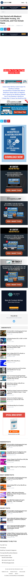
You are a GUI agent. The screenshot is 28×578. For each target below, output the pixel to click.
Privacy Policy (13, 571)
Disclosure (22, 571)
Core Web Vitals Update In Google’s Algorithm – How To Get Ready (16, 500)
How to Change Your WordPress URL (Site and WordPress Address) (17, 460)
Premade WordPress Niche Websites (8, 553)
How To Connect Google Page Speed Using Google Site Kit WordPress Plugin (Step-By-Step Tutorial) (17, 377)
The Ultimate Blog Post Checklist (15, 405)
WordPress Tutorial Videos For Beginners (14, 92)
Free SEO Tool (3, 545)
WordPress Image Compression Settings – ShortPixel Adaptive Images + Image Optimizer (17, 392)
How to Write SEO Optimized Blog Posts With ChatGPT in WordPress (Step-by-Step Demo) (17, 519)
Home (3, 12)
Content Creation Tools (5, 555)
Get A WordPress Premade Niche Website (14, 90)
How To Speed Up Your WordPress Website (14, 94)
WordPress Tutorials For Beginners (8, 550)
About (16, 573)
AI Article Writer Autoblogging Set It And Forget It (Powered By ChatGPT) (17, 445)
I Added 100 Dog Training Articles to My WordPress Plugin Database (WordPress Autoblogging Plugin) (17, 534)
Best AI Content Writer (7, 557)
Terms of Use (5, 571)
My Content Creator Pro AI (8, 560)
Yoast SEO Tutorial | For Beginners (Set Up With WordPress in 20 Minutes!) (16, 452)
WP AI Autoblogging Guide (8, 562)
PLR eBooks (3, 547)
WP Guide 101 (3, 25)
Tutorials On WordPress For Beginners (14, 575)
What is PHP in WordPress (13, 360)
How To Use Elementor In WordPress (14, 96)
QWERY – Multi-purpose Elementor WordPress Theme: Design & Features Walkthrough (16, 494)
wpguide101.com (19, 569)
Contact (11, 573)
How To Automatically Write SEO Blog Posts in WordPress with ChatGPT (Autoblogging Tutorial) (16, 527)
